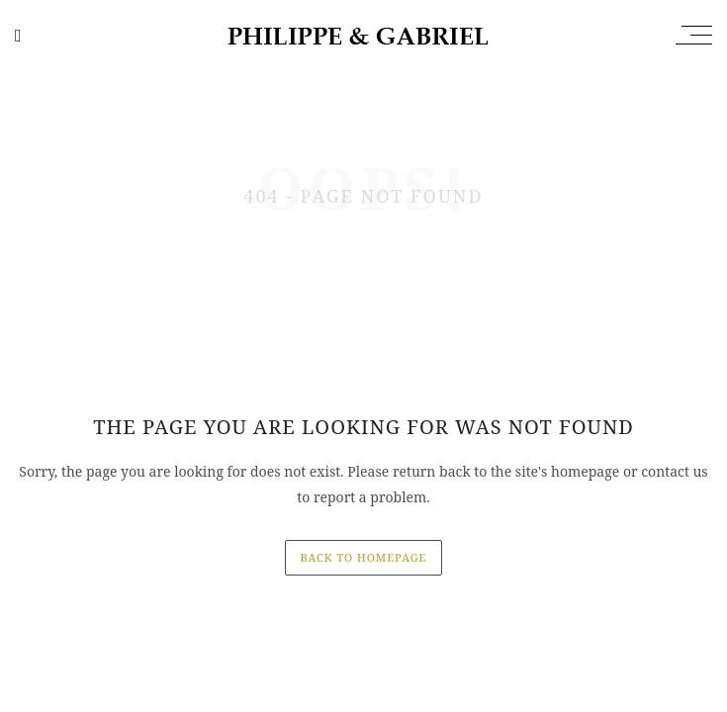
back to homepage (364, 557)
